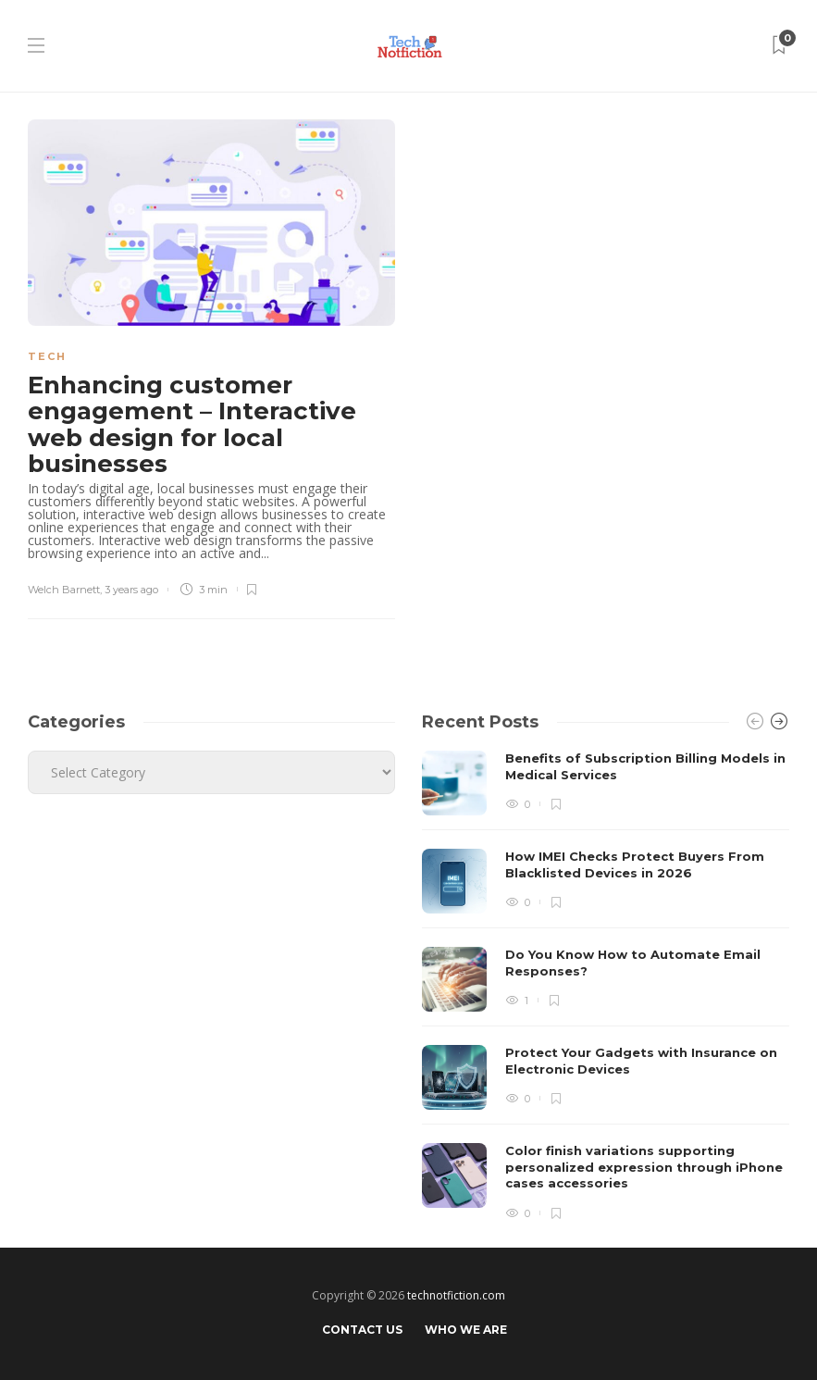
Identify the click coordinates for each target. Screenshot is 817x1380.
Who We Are (466, 1329)
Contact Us (362, 1329)
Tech (47, 356)
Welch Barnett (64, 589)
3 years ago (131, 589)
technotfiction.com (456, 1295)
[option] (605, 985)
